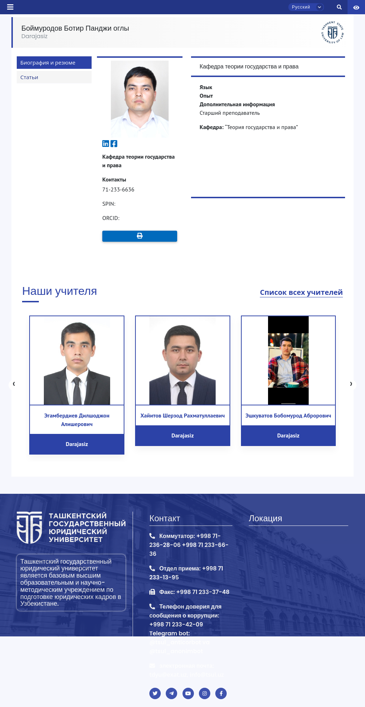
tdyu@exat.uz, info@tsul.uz (186, 674)
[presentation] (14, 385)
